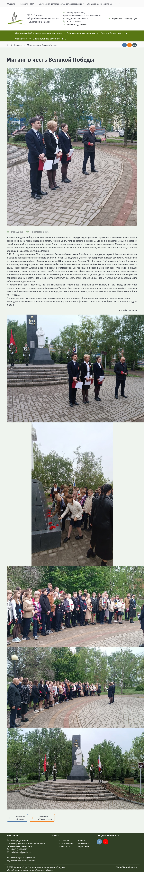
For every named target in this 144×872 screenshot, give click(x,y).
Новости (82, 840)
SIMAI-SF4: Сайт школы (126, 867)
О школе (65, 840)
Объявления (67, 843)
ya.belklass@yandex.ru (77, 24)
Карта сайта (83, 846)
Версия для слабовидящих (124, 18)
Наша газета (83, 843)
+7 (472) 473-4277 (75, 21)
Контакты (65, 846)
